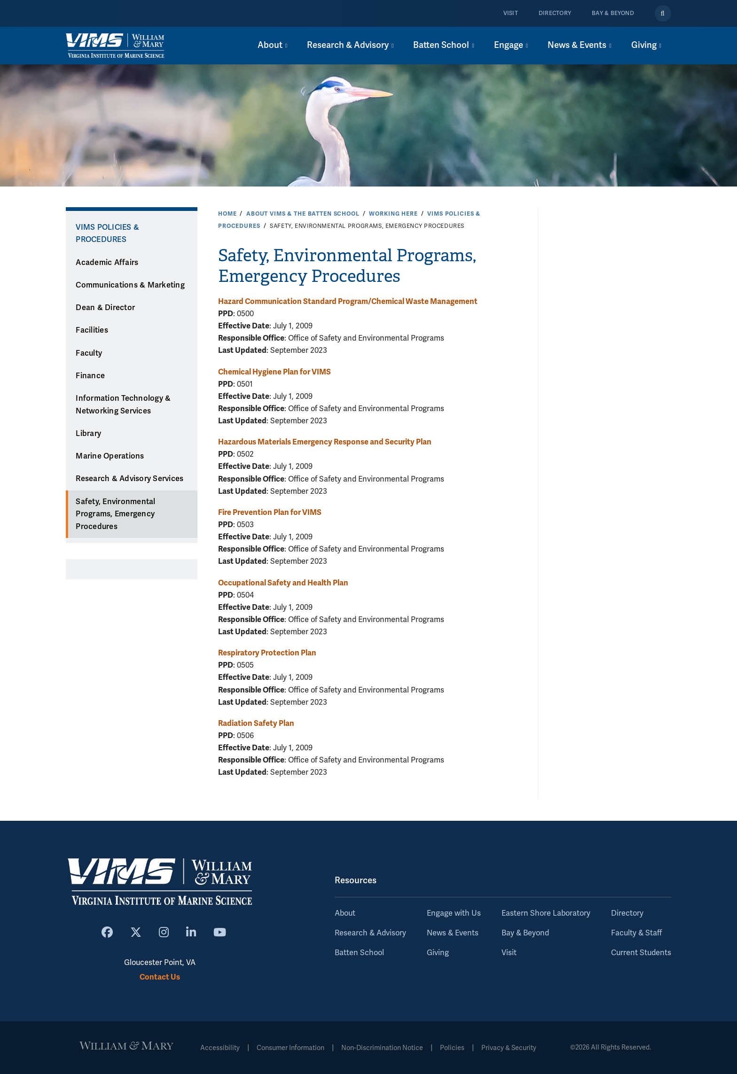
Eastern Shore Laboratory (546, 913)
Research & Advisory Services (129, 478)
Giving (438, 952)
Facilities (92, 330)
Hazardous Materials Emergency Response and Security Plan (324, 442)
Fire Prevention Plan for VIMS (269, 512)
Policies (452, 1048)
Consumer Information (290, 1048)
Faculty (89, 353)
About (345, 913)
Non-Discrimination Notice (382, 1048)
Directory (555, 13)
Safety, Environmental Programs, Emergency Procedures (115, 514)
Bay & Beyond (613, 13)
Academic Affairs (107, 262)
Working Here (393, 214)
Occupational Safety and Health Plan (283, 583)
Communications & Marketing (130, 285)
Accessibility (220, 1048)
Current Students (641, 952)
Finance (90, 376)
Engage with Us (454, 913)
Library (88, 433)
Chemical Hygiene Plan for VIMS (274, 372)
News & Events (452, 933)
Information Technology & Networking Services (123, 405)
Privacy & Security (508, 1048)
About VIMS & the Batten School (303, 214)
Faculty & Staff (636, 933)
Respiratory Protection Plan (267, 653)
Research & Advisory (370, 933)
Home (227, 214)
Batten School (359, 952)
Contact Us (160, 977)
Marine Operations (110, 456)
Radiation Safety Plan (256, 723)
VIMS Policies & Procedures (107, 234)
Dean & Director (105, 307)
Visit (510, 13)
